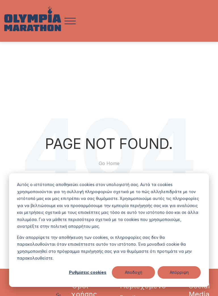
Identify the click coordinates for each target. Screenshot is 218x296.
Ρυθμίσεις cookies (87, 272)
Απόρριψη (179, 272)
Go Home (109, 163)
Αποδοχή (133, 272)
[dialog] (109, 230)
